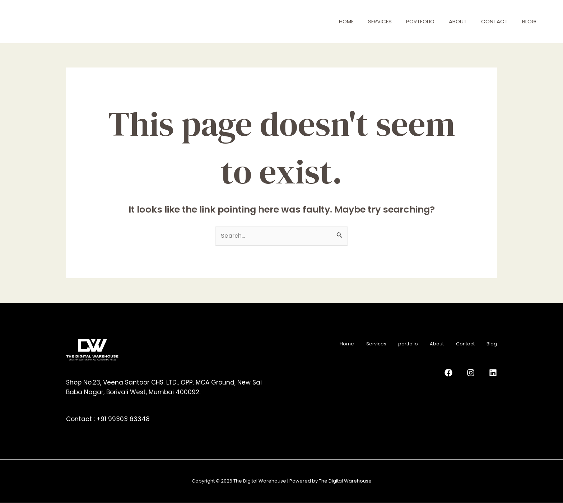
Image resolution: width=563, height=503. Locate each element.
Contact (494, 21)
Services (380, 21)
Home (346, 21)
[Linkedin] (493, 372)
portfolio (420, 21)
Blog (529, 21)
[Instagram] (477, 372)
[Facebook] (461, 372)
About (458, 21)
